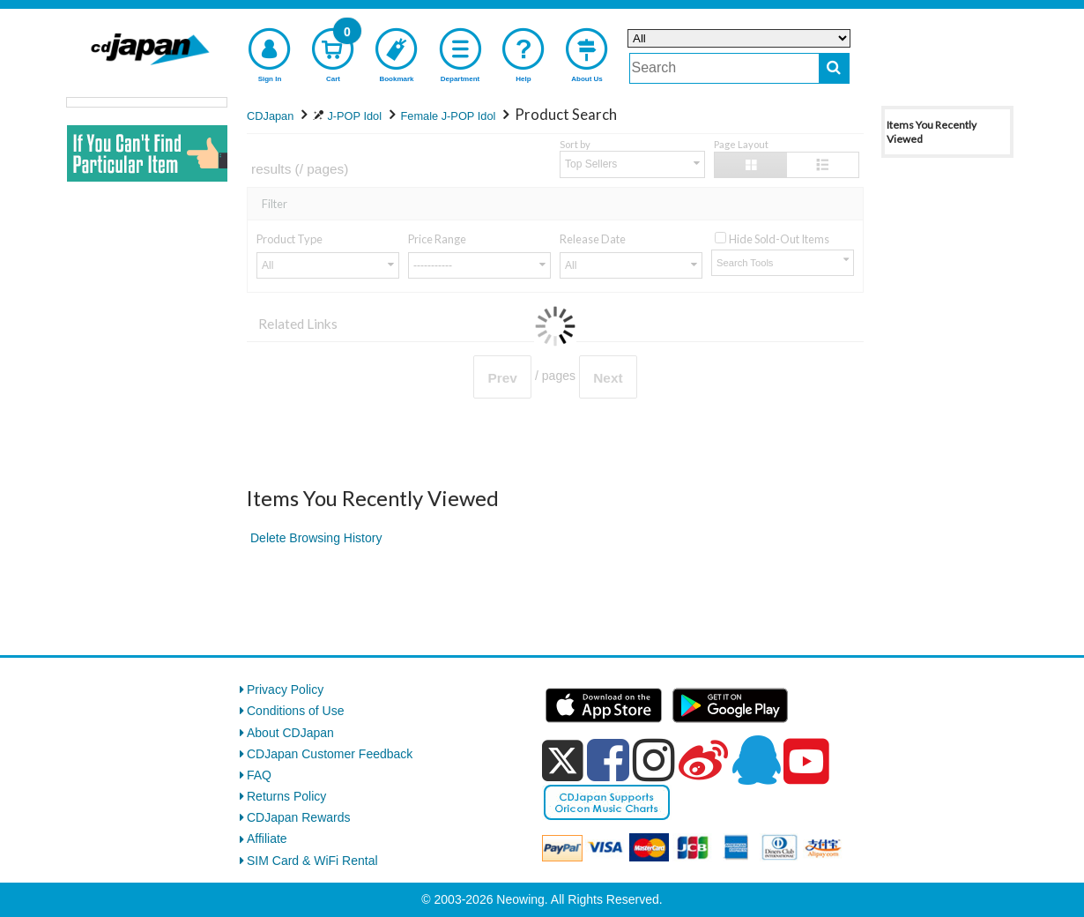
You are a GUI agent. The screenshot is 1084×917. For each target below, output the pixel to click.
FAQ (259, 775)
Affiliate (267, 838)
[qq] (756, 760)
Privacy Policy (285, 689)
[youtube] (806, 762)
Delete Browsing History (316, 538)
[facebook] (608, 760)
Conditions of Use (296, 711)
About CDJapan (290, 733)
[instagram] (654, 760)
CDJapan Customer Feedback (329, 754)
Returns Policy (286, 796)
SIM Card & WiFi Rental (312, 861)
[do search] (834, 68)
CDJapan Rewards (299, 817)
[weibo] (703, 760)
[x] (562, 761)
